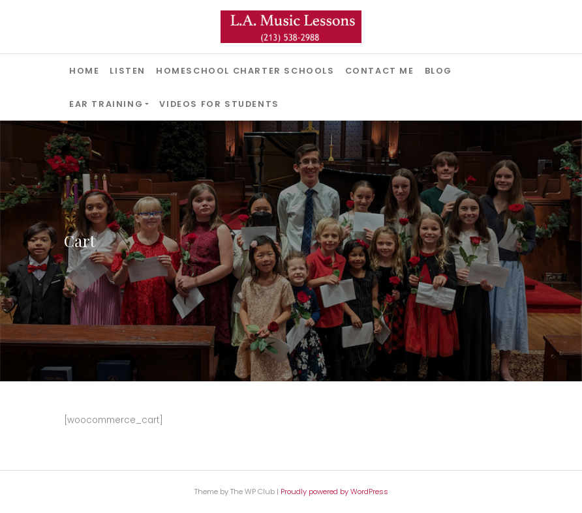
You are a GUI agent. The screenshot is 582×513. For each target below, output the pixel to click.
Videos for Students (219, 104)
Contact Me (379, 70)
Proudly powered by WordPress (334, 491)
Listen (128, 70)
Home (84, 70)
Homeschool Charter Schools (245, 70)
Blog (438, 70)
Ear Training (106, 104)
